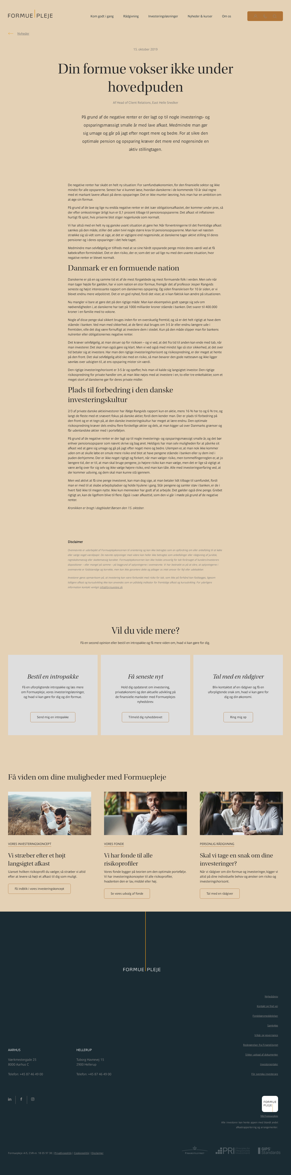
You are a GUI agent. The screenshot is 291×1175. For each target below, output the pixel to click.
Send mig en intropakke (53, 717)
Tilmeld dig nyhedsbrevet (145, 717)
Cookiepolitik (81, 1153)
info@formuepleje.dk (111, 587)
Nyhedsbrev (271, 996)
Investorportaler (269, 1064)
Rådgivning (131, 16)
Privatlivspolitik (63, 1153)
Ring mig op (238, 717)
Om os (226, 16)
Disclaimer (97, 1153)
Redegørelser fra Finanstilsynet (260, 1044)
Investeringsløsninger (163, 16)
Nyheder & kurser (200, 16)
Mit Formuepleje (269, 1116)
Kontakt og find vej (267, 1006)
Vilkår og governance (266, 1035)
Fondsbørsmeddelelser (265, 1015)
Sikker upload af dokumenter (261, 1054)
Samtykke (272, 1025)
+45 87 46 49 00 (31, 1074)
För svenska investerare (264, 1073)
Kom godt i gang (102, 16)
